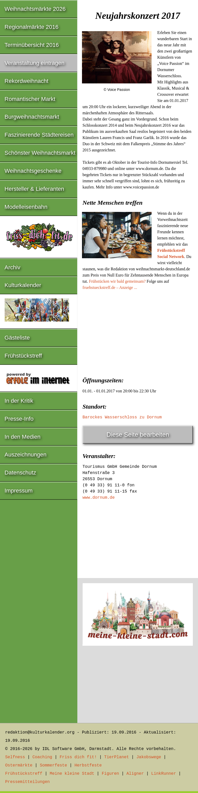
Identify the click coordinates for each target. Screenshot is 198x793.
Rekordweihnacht (26, 81)
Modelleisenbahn (26, 207)
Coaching (42, 757)
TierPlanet (116, 757)
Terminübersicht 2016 (32, 45)
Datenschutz (20, 472)
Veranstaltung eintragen (34, 63)
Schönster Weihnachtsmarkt (40, 153)
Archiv (12, 267)
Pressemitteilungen (27, 782)
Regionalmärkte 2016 (32, 27)
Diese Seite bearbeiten (137, 434)
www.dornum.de (98, 497)
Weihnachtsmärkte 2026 (35, 9)
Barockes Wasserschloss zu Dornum (122, 417)
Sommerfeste (53, 765)
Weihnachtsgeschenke (33, 171)
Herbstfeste (88, 765)
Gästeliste (17, 337)
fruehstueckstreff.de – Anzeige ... (109, 287)
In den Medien (22, 437)
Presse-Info (19, 419)
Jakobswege (148, 757)
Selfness (15, 757)
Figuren (110, 773)
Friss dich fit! (78, 757)
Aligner (135, 773)
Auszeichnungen (26, 454)
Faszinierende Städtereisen (39, 135)
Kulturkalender (23, 285)
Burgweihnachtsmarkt (32, 117)
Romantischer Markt (30, 99)
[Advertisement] (137, 332)
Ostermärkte (18, 765)
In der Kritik (19, 401)
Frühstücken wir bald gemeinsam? (117, 281)
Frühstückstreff (23, 355)
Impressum (19, 490)
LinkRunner (163, 773)
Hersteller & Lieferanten (34, 189)
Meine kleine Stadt (72, 773)
